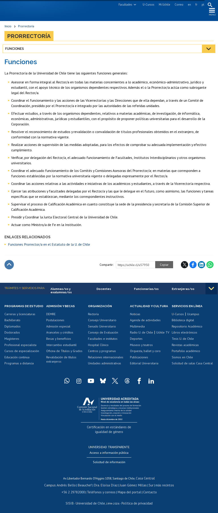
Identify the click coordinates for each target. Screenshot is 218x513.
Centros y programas (102, 355)
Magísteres (11, 346)
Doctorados (12, 340)
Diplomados (12, 334)
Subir (9, 267)
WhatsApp (210, 267)
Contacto (145, 490)
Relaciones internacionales (105, 361)
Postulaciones (55, 324)
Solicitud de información (109, 462)
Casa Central (145, 478)
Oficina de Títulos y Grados (64, 355)
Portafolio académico (186, 355)
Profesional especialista (20, 353)
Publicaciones (139, 365)
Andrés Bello (72, 484)
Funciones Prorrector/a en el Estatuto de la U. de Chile (49, 247)
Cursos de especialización (21, 359)
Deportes (136, 346)
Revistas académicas (185, 348)
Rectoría (93, 318)
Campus (57, 484)
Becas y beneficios (58, 342)
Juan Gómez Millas (129, 484)
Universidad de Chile (91, 501)
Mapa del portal (127, 490)
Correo (177, 4)
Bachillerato (12, 328)
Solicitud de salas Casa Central (192, 367)
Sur (145, 484)
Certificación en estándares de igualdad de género (109, 434)
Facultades (123, 4)
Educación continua (16, 365)
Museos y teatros (141, 353)
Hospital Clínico (98, 348)
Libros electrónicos (184, 336)
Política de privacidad (134, 501)
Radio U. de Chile (141, 340)
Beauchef (88, 484)
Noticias (135, 322)
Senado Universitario (102, 330)
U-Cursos (147, 4)
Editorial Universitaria (144, 371)
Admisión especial (58, 330)
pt (201, 4)
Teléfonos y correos (102, 490)
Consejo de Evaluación (103, 336)
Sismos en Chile (182, 361)
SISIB (74, 501)
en (187, 4)
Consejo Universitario (102, 324)
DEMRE (51, 318)
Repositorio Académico (187, 330)
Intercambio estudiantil (61, 348)
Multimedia (137, 334)
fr (194, 4)
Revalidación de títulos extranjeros (61, 363)
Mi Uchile (162, 4)
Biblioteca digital (183, 324)
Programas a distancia (19, 371)
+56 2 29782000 (78, 490)
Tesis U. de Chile (183, 342)
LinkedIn (201, 268)
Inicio (7, 29)
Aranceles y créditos (59, 336)
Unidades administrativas (104, 367)
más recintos (157, 484)
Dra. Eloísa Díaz (106, 484)
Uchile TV (162, 340)
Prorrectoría (26, 29)
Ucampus (193, 318)
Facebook (193, 267)
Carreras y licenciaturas (19, 322)
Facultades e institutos (102, 342)
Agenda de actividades (145, 328)
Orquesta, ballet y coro (145, 359)
